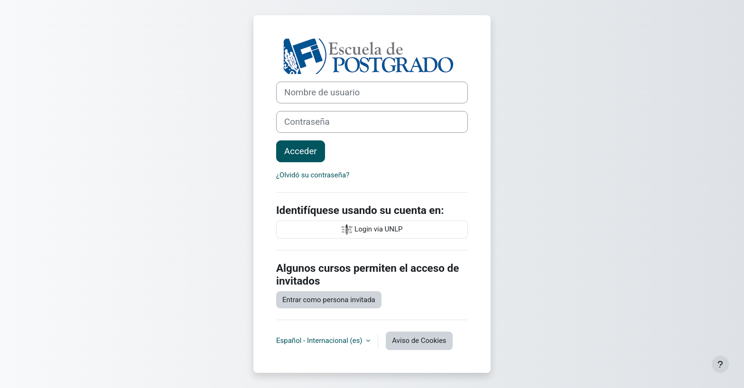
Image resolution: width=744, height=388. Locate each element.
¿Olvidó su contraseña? (312, 175)
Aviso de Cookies (419, 340)
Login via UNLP (371, 229)
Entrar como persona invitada (328, 300)
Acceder (300, 151)
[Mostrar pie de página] (720, 364)
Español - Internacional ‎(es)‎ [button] (320, 340)
